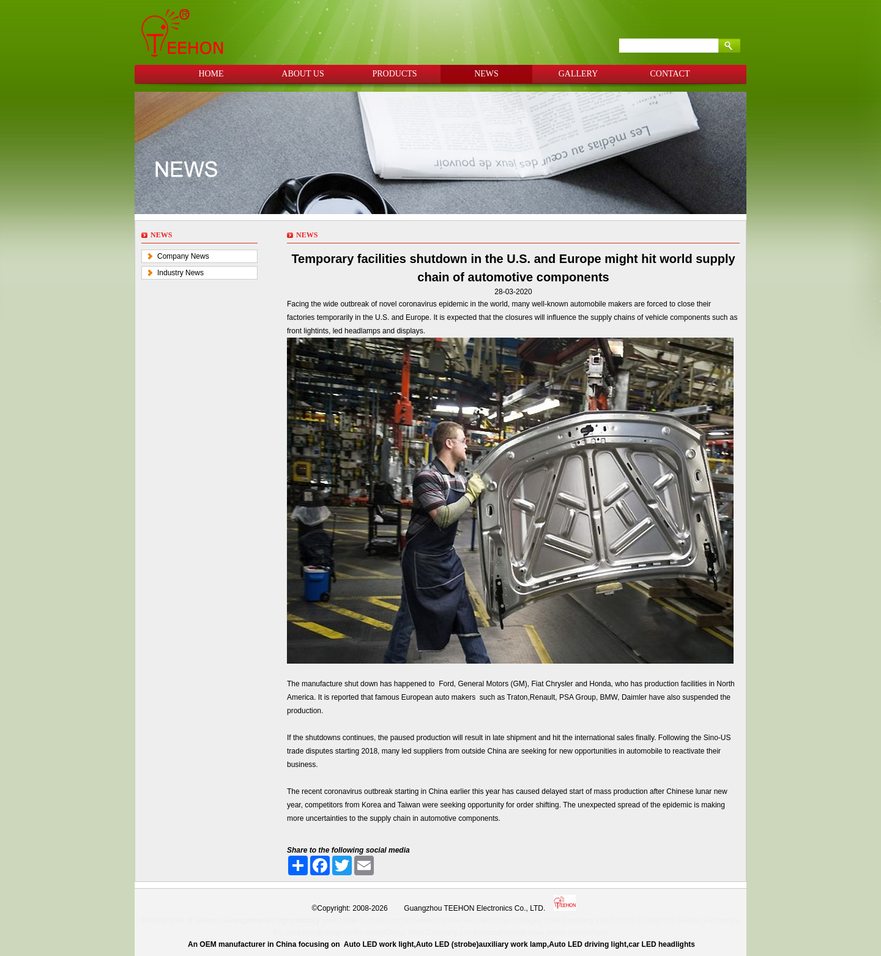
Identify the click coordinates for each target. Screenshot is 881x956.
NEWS (486, 73)
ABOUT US (302, 73)
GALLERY (578, 73)
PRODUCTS (394, 73)
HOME (210, 73)
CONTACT (670, 73)
